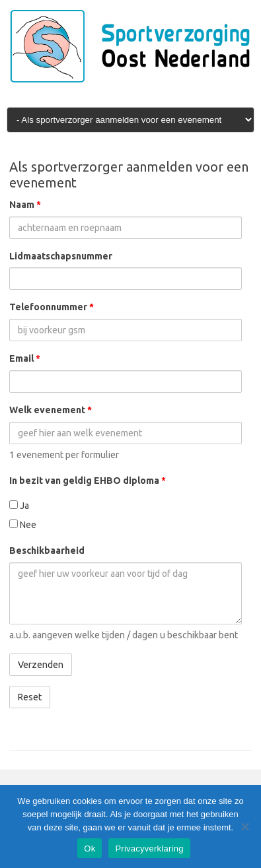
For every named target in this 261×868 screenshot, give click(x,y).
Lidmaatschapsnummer (60, 256)
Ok (89, 848)
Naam (25, 204)
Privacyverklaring (149, 848)
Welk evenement (50, 410)
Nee (22, 524)
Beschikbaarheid (47, 550)
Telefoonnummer (51, 307)
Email (24, 358)
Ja (19, 505)
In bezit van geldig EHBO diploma (87, 480)
